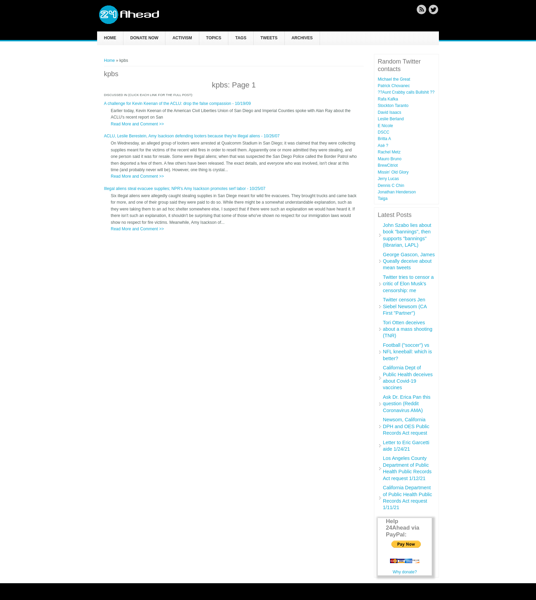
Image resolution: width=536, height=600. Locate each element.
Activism (182, 38)
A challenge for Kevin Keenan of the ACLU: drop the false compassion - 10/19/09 (177, 103)
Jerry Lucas (388, 178)
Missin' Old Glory (393, 172)
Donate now (144, 38)
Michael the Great (394, 79)
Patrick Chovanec (394, 85)
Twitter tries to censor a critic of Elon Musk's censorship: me (408, 283)
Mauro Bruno (389, 158)
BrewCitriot (388, 165)
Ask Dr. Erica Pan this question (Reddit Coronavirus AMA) (406, 403)
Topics (213, 38)
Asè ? (383, 145)
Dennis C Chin (391, 185)
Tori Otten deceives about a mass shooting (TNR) (407, 329)
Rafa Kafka (388, 99)
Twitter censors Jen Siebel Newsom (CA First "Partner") (405, 306)
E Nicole (385, 125)
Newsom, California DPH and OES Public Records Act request (406, 426)
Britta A (384, 138)
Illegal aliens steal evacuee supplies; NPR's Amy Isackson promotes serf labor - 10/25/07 (185, 188)
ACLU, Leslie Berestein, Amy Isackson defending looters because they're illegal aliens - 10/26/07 (192, 136)
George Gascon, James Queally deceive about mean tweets (409, 261)
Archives (302, 38)
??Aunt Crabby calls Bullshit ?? (406, 92)
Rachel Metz (389, 152)
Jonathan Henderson (397, 192)
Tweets (269, 38)
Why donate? (405, 572)
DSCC (383, 132)
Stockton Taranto (393, 105)
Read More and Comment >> (137, 124)
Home (110, 38)
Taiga (383, 198)
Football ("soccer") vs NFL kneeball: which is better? (407, 351)
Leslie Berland (391, 119)
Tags (240, 38)
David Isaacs (389, 112)
